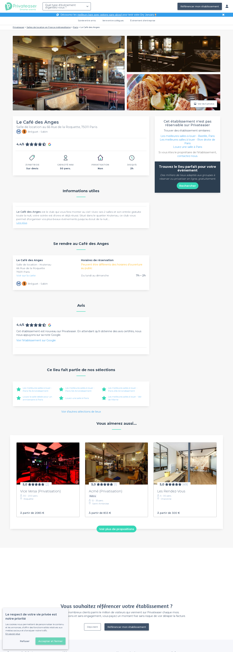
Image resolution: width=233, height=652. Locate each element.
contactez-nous (187, 156)
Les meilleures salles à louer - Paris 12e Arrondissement (80, 389)
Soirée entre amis (87, 20)
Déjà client (92, 626)
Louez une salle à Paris (77, 398)
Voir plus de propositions (116, 529)
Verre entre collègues (113, 20)
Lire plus (21, 222)
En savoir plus (12, 633)
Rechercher (187, 185)
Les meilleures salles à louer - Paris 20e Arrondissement (122, 389)
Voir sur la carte (26, 275)
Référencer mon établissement (199, 6)
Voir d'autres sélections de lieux (81, 411)
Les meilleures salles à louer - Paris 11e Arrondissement (37, 389)
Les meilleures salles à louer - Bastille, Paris (188, 136)
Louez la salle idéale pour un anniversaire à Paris (37, 398)
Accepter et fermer (50, 641)
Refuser (24, 641)
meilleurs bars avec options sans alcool (99, 14)
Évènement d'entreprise (142, 20)
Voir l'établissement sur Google (36, 340)
